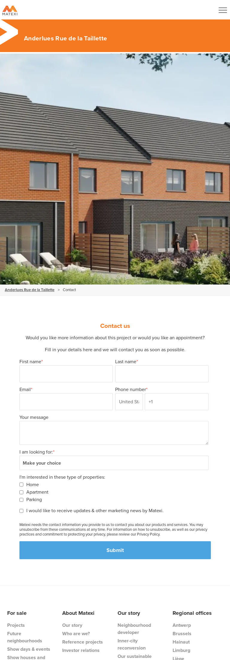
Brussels (182, 633)
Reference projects (82, 641)
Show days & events (28, 649)
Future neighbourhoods (24, 637)
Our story (72, 625)
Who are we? (76, 633)
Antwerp (182, 625)
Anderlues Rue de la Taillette (29, 290)
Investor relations (81, 650)
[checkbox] (113, 492)
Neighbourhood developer (134, 629)
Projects (16, 625)
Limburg (181, 650)
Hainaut (181, 641)
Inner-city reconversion (132, 644)
